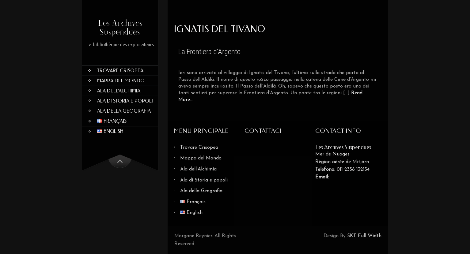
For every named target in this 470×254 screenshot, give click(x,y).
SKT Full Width (364, 235)
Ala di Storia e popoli (125, 101)
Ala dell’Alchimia (118, 91)
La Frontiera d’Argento (209, 51)
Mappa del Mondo (121, 81)
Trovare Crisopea (120, 70)
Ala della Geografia (124, 111)
